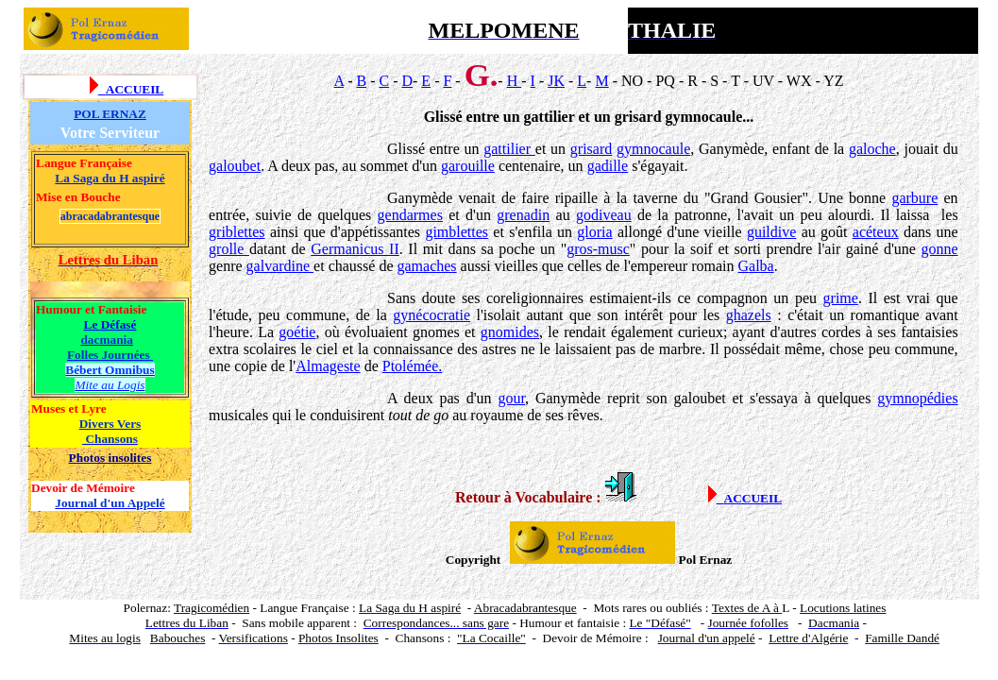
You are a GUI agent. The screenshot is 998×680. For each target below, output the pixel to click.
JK (556, 81)
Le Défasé (110, 324)
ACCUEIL (134, 89)
